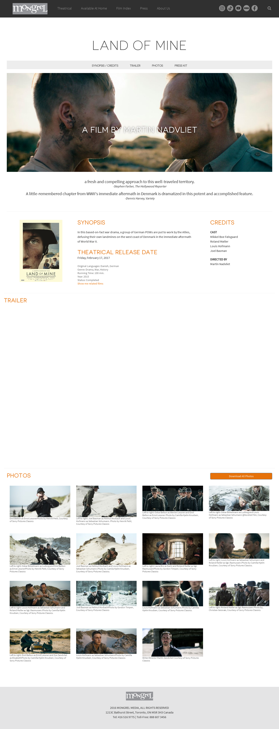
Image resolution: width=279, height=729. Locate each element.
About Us (163, 8)
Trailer (135, 65)
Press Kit (181, 65)
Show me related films (90, 283)
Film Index (123, 8)
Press (144, 8)
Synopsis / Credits (105, 65)
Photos (157, 65)
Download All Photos (241, 476)
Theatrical (64, 8)
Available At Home (94, 12)
